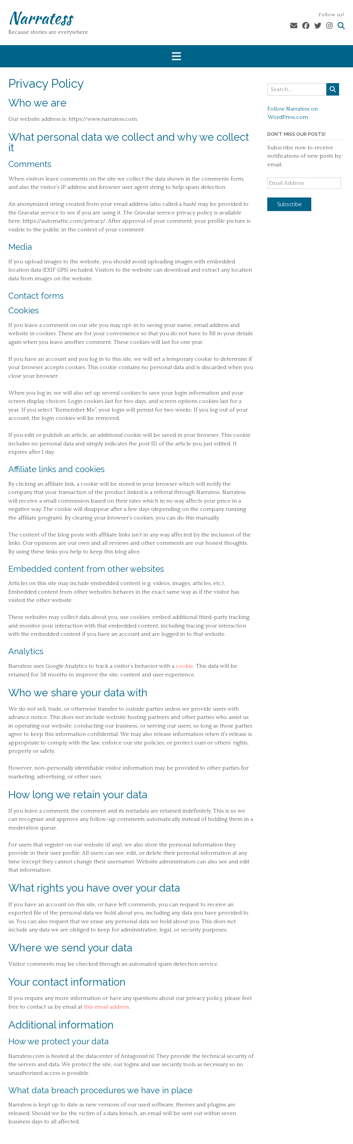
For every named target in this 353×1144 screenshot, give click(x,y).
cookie (184, 666)
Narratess (40, 18)
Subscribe (289, 204)
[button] (176, 56)
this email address (106, 1007)
